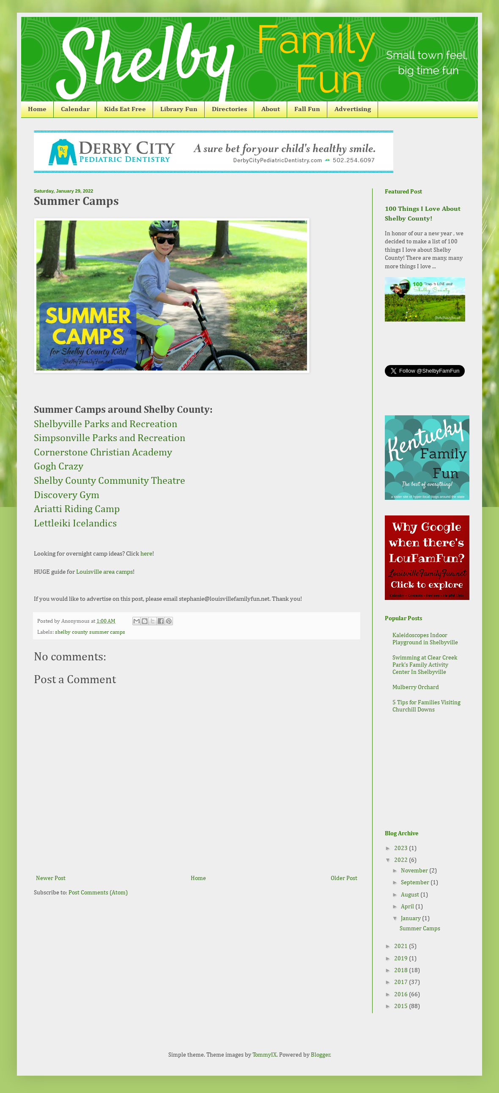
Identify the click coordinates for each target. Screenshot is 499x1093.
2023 (401, 848)
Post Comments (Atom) (98, 893)
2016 (401, 995)
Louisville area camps (104, 572)
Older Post (344, 878)
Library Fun (178, 109)
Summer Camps (420, 929)
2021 (401, 946)
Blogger (320, 1055)
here (146, 554)
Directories (229, 109)
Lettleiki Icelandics (76, 523)
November (415, 871)
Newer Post (51, 878)
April (408, 907)
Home (37, 109)
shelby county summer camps (90, 632)
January (411, 918)
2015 (401, 1006)
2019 (401, 959)
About (270, 109)
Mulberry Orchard (415, 687)
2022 (401, 860)
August (410, 895)
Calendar (75, 109)
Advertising (352, 109)
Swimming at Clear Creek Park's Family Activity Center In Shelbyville (424, 665)
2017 (401, 982)
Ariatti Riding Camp (77, 509)
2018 (401, 970)
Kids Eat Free (125, 109)
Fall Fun (307, 109)
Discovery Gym (66, 495)
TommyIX (264, 1055)
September (415, 883)
